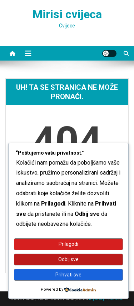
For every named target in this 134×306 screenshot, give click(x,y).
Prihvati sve (68, 275)
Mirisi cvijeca (67, 14)
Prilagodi (68, 244)
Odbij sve (68, 259)
